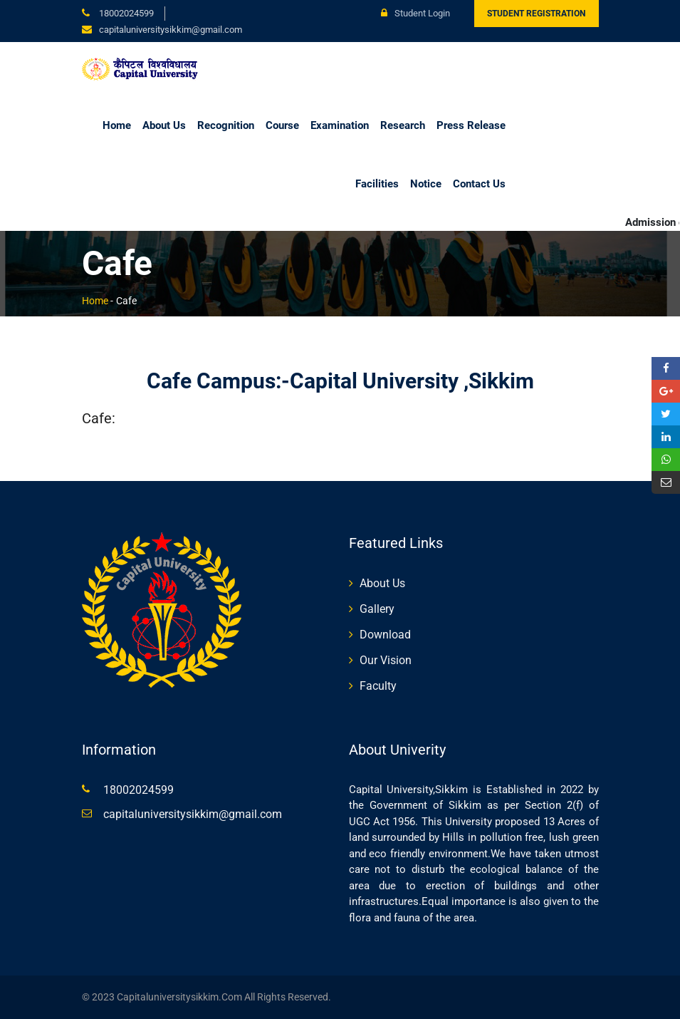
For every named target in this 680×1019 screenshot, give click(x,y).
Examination (339, 125)
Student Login (415, 13)
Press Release (471, 125)
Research (402, 125)
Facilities (377, 183)
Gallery (377, 609)
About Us (164, 125)
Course (282, 125)
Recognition (225, 125)
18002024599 (125, 13)
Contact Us (479, 183)
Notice (425, 183)
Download (385, 634)
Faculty (378, 686)
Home (117, 125)
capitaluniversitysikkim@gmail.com (192, 814)
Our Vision (386, 660)
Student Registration (536, 14)
